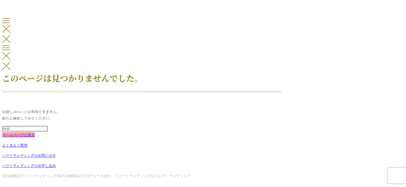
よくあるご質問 (14, 145)
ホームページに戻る (18, 134)
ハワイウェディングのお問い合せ (29, 155)
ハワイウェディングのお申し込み (29, 165)
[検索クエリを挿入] (25, 128)
